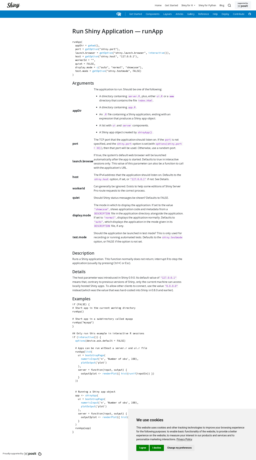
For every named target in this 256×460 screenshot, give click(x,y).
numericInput (89, 358)
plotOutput (88, 362)
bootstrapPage (94, 355)
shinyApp (91, 395)
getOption (91, 49)
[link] (184, 439)
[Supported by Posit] (243, 5)
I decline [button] (156, 447)
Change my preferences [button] (179, 447)
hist (124, 373)
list (88, 351)
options (80, 340)
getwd (91, 45)
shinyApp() (145, 132)
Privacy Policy (184, 439)
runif (132, 373)
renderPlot (110, 373)
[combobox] (230, 5)
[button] (188, 5)
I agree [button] (142, 447)
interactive (156, 52)
